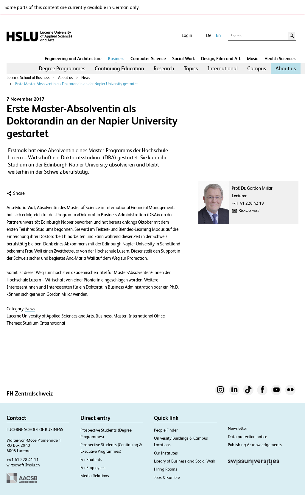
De (208, 35)
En (218, 35)
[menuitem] (62, 68)
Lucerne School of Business (28, 77)
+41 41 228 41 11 (23, 459)
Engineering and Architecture (73, 58)
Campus (256, 68)
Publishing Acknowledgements (255, 444)
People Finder (166, 430)
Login (187, 35)
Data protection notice (247, 436)
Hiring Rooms (165, 469)
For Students (91, 459)
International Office (146, 316)
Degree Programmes (62, 68)
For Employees (92, 467)
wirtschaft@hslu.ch (23, 465)
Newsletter (237, 428)
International (222, 68)
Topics (191, 68)
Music (252, 58)
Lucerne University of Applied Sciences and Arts (50, 316)
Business (116, 58)
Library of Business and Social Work (184, 461)
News (85, 77)
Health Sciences (279, 58)
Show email (249, 210)
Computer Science (148, 58)
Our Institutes (166, 453)
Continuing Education (119, 68)
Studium (30, 323)
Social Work (183, 58)
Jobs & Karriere (167, 477)
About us (286, 68)
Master (120, 316)
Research (164, 68)
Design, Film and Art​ (221, 58)
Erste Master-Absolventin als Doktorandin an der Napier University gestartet (76, 84)
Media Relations (94, 475)
